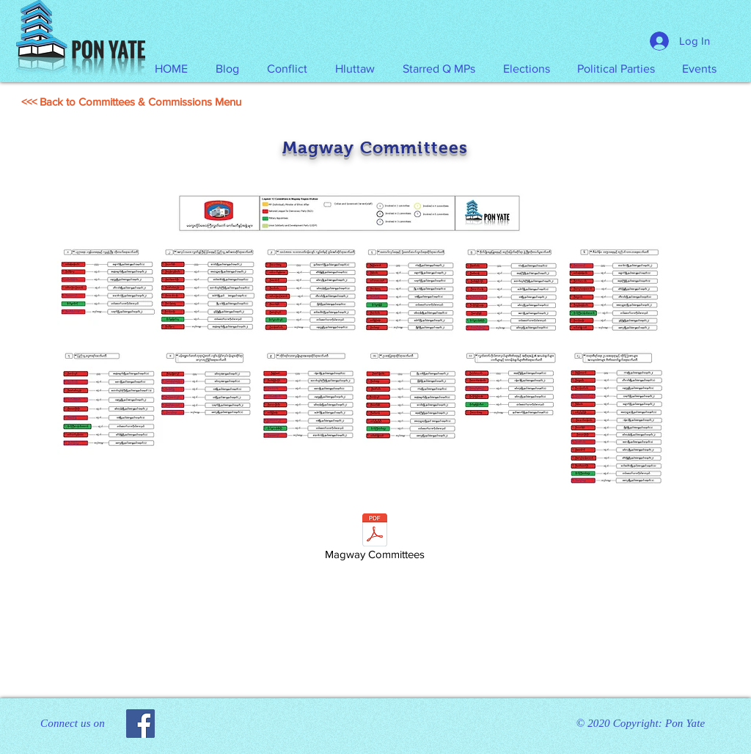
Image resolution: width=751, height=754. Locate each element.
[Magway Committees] (375, 539)
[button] (355, 69)
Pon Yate (685, 723)
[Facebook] (140, 723)
